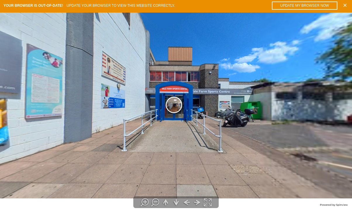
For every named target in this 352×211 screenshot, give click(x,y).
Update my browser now (304, 6)
